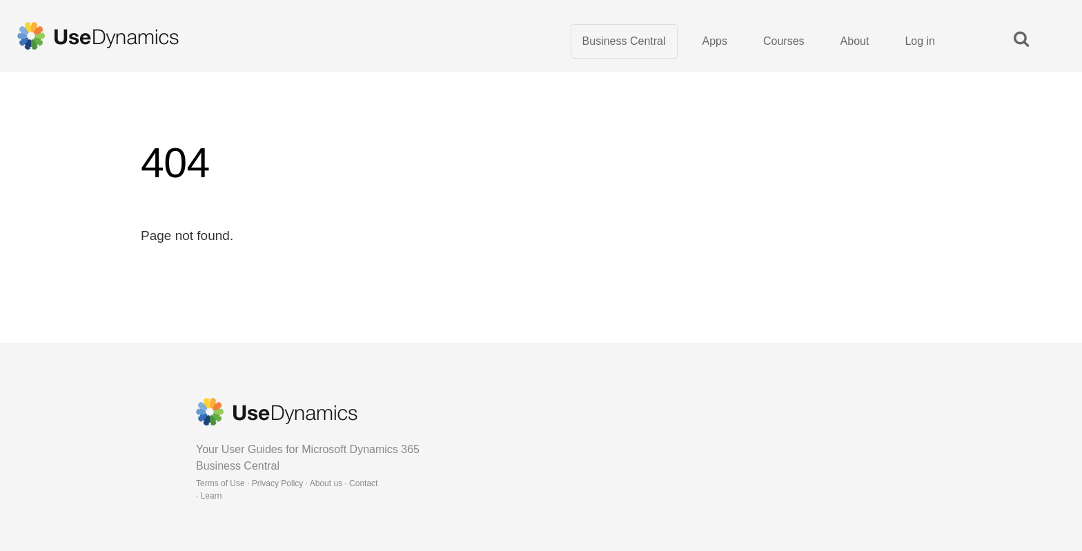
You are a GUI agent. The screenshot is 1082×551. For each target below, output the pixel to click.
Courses (784, 41)
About (854, 41)
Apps (714, 41)
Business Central (624, 41)
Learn (211, 496)
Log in (920, 41)
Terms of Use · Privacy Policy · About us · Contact (286, 483)
